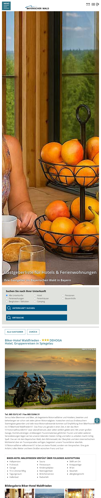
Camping (39, 301)
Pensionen (68, 295)
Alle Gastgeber (15, 331)
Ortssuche (18, 317)
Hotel (38, 295)
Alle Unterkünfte (14, 295)
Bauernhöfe (69, 298)
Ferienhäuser (41, 298)
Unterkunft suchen (23, 308)
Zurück (33, 331)
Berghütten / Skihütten (17, 301)
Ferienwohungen (15, 298)
